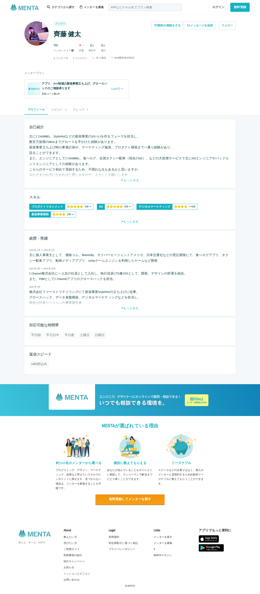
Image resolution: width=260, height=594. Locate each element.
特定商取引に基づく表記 (123, 542)
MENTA (131, 585)
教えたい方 (70, 536)
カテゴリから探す (61, 7)
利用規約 (114, 536)
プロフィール (36, 109)
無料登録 (240, 7)
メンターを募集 (91, 7)
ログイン (218, 7)
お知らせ (69, 567)
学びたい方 (70, 542)
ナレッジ (80, 109)
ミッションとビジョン (77, 573)
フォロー (227, 25)
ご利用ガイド (72, 549)
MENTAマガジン (163, 555)
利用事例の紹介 (73, 555)
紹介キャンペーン (74, 561)
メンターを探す (163, 536)
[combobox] (145, 7)
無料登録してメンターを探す (130, 499)
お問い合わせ (72, 579)
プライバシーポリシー (122, 549)
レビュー (58, 109)
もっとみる (130, 180)
